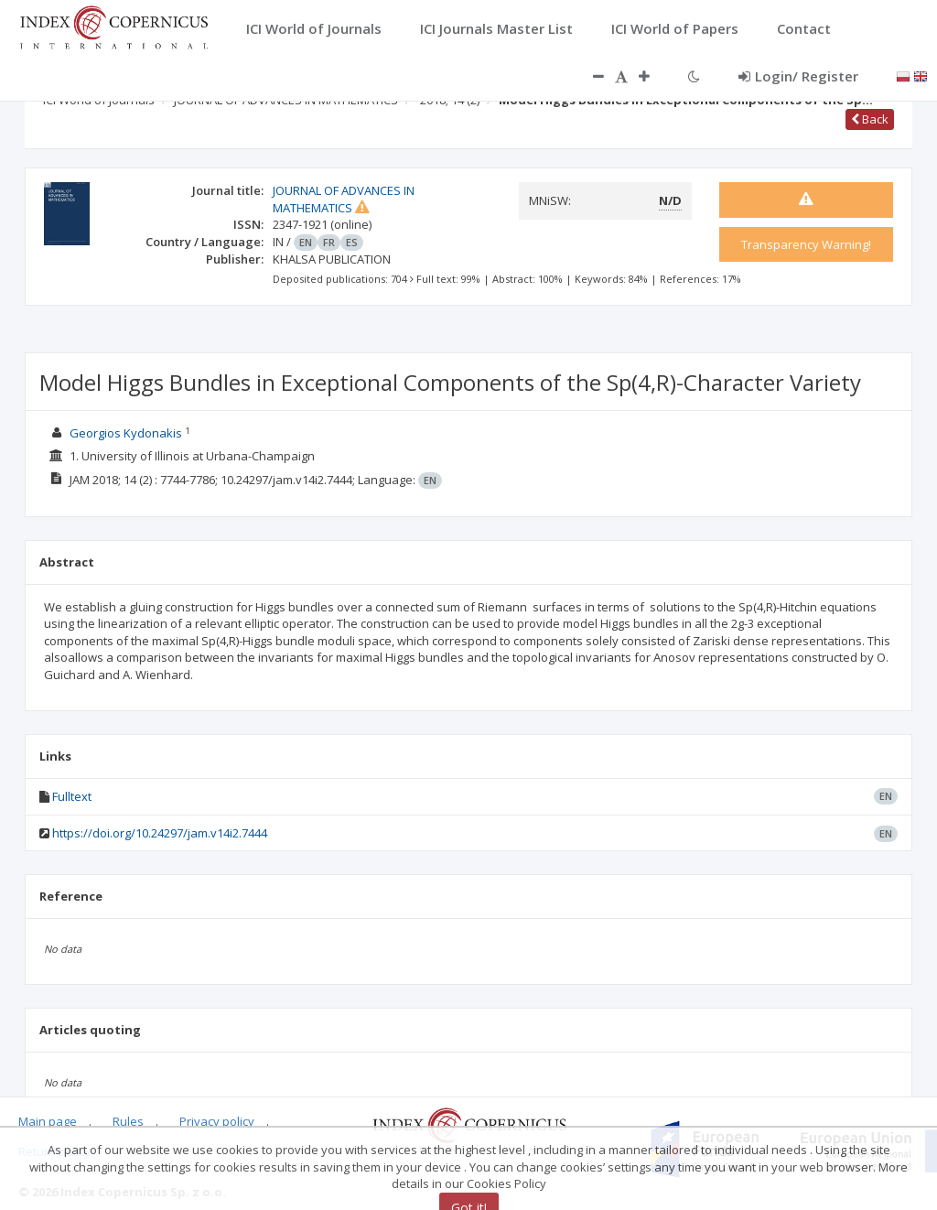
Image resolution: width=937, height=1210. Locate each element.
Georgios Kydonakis (126, 433)
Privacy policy (216, 1121)
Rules (128, 1121)
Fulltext (72, 796)
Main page (47, 1121)
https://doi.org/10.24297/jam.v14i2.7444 (159, 833)
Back (870, 119)
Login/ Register (798, 76)
